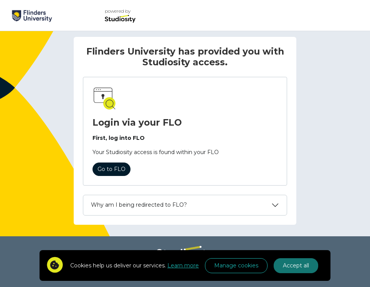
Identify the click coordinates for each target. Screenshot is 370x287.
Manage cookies (236, 265)
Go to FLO (111, 169)
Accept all (296, 265)
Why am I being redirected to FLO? (139, 204)
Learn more (183, 265)
